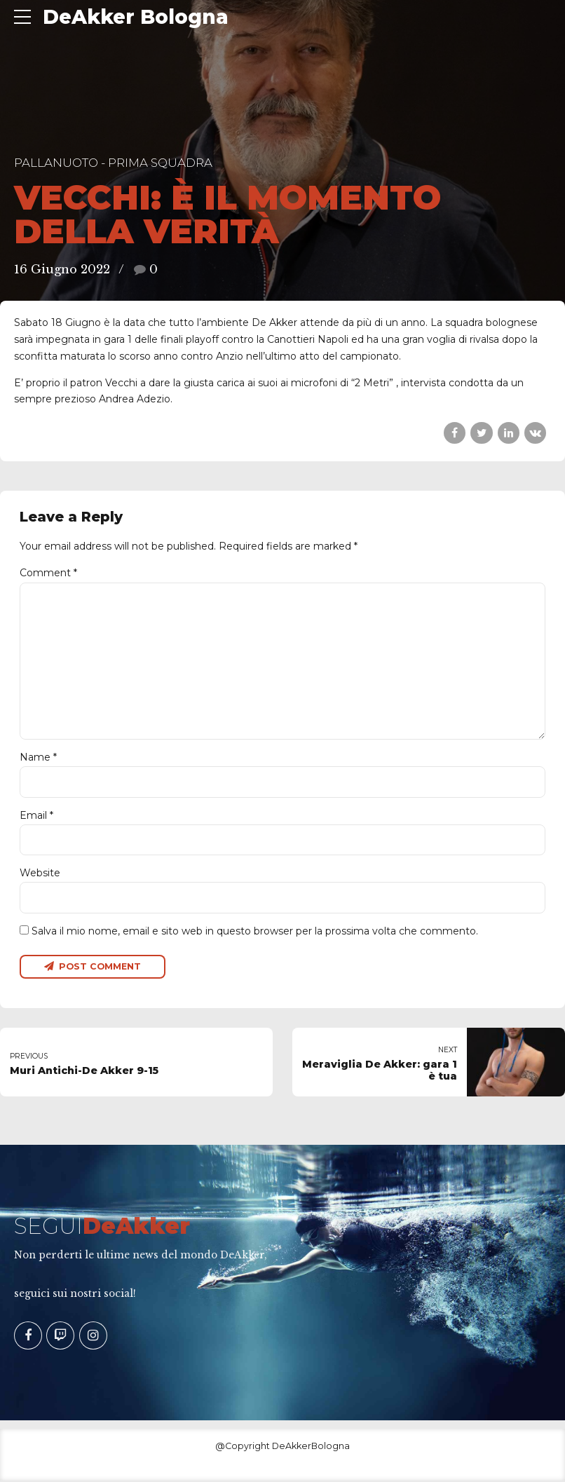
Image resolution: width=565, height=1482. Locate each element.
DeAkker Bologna (136, 17)
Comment (48, 572)
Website (40, 874)
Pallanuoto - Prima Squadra (113, 163)
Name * (38, 758)
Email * (36, 816)
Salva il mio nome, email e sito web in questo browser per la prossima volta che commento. (255, 931)
